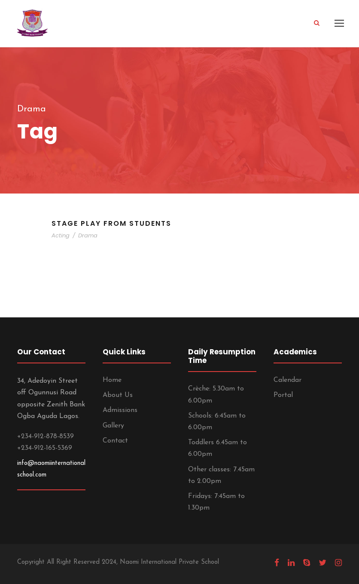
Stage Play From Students (111, 223)
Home (112, 380)
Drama (87, 235)
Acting (61, 235)
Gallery (113, 425)
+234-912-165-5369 (44, 448)
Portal (283, 395)
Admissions (120, 410)
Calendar (287, 380)
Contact (115, 440)
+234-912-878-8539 (45, 436)
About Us (118, 395)
